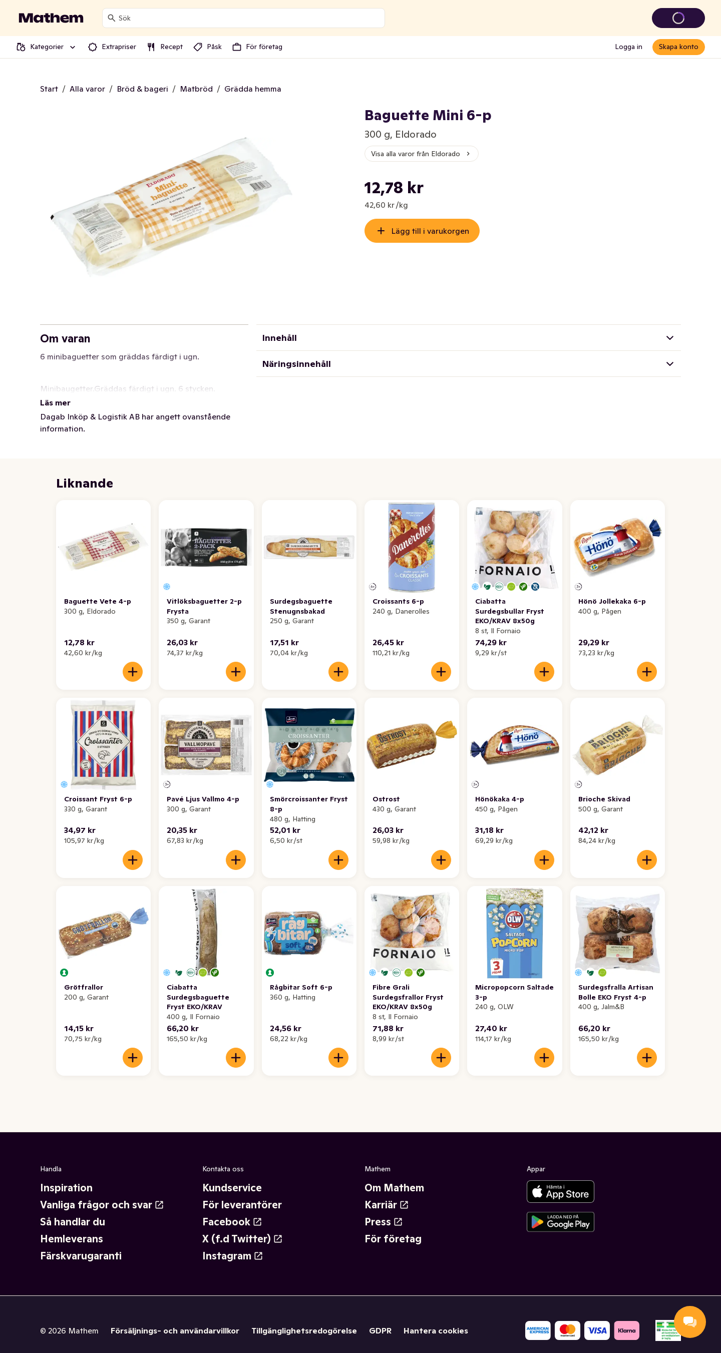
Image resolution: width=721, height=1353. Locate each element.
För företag (393, 1226)
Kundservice (232, 1175)
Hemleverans (71, 1226)
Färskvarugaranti (81, 1243)
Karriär (387, 1192)
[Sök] (112, 18)
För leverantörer (242, 1192)
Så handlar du (72, 1209)
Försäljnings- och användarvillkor (175, 1318)
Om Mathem (394, 1175)
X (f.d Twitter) (242, 1226)
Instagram (232, 1243)
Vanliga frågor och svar (102, 1192)
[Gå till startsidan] (51, 18)
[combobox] (250, 18)
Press (384, 1209)
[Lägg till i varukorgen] (133, 660)
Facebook (232, 1209)
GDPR (380, 1318)
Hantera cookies (436, 1318)
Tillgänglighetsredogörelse (304, 1318)
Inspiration (66, 1175)
